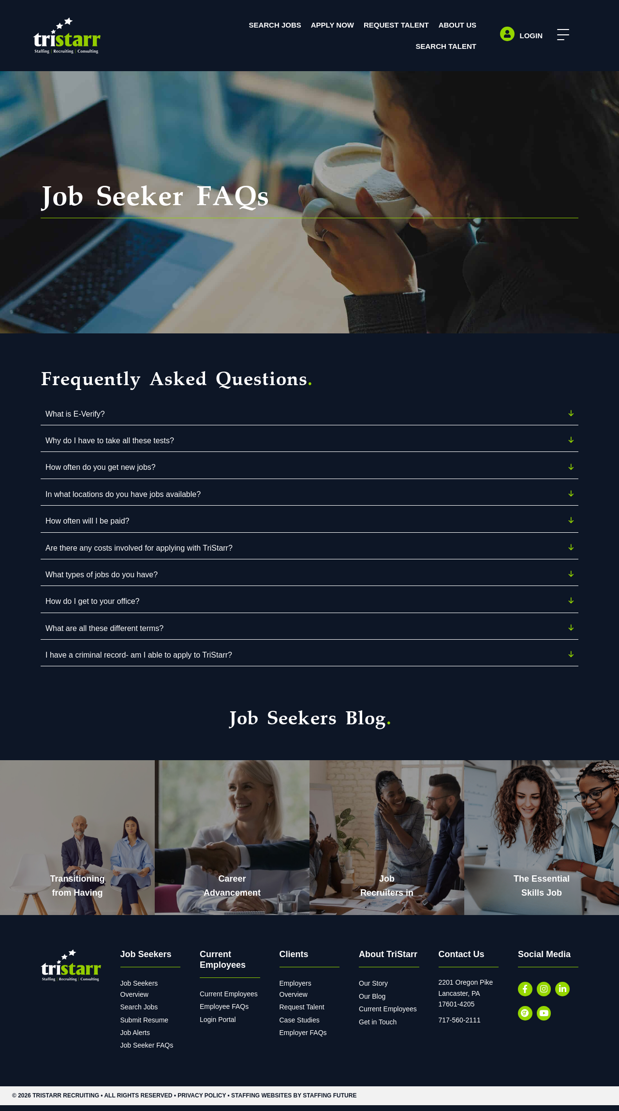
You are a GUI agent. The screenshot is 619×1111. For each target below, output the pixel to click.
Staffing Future (329, 1101)
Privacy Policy (201, 1101)
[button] (560, 35)
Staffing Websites (261, 1101)
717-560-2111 (460, 1026)
